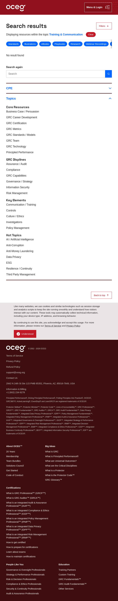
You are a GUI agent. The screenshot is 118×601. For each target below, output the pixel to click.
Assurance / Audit (16, 164)
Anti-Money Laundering (19, 251)
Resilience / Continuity (19, 268)
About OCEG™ (14, 446)
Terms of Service (52, 325)
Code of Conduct (14, 475)
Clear (90, 34)
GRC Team (12, 140)
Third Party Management (20, 274)
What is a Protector (54, 470)
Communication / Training (21, 204)
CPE (59, 88)
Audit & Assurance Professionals (22, 593)
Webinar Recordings (96, 44)
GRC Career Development (21, 117)
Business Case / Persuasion (22, 111)
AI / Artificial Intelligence (20, 239)
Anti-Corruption (15, 245)
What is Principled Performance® (62, 456)
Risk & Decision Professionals (21, 579)
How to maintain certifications (20, 556)
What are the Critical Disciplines (61, 465)
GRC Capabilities (16, 175)
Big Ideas (50, 446)
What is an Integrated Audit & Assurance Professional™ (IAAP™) (26, 504)
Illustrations (30, 44)
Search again (14, 67)
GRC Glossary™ (53, 479)
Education (64, 564)
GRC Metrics (13, 129)
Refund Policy (13, 367)
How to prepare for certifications (22, 547)
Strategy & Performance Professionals (25, 574)
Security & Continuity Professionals (23, 588)
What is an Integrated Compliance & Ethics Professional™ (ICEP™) (27, 512)
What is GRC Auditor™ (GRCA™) (23, 498)
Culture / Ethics (15, 216)
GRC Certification (16, 123)
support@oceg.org (15, 372)
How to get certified (15, 542)
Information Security (18, 187)
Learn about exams (16, 552)
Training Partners (67, 569)
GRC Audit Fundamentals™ (73, 584)
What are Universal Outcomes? (61, 461)
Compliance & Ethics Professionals (23, 584)
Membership (12, 456)
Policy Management (17, 227)
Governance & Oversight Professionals (25, 569)
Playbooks (60, 44)
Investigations (14, 222)
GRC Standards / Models (20, 134)
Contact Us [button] (11, 378)
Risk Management (16, 193)
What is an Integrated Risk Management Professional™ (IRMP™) (26, 536)
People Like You (14, 564)
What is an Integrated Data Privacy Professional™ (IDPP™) (23, 528)
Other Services (66, 588)
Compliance (13, 169)
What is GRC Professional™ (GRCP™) (26, 493)
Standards (13, 44)
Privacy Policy (73, 325)
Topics (59, 98)
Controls (11, 210)
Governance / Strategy (19, 181)
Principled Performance (19, 152)
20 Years (10, 451)
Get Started (12, 470)
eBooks (45, 44)
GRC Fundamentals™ (70, 579)
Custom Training (67, 574)
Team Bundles (13, 461)
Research (75, 44)
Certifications (13, 487)
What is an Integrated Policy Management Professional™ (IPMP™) (27, 520)
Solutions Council (15, 465)
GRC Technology (16, 146)
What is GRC (51, 451)
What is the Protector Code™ (60, 475)
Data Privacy (13, 256)
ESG (9, 262)
